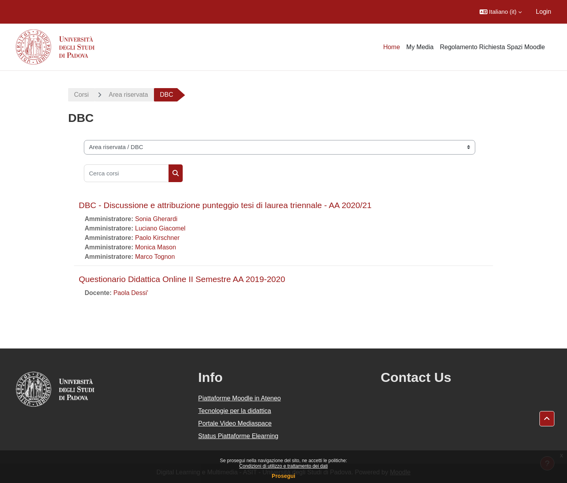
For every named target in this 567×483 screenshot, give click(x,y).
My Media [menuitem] (420, 47)
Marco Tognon (155, 256)
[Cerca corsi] (126, 173)
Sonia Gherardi (156, 219)
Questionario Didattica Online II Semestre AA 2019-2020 (182, 279)
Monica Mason (155, 247)
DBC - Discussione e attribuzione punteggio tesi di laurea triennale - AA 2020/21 (225, 205)
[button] (500, 12)
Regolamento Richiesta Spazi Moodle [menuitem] (492, 47)
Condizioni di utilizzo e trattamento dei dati (283, 466)
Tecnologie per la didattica (234, 410)
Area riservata (128, 94)
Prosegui (283, 476)
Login (543, 11)
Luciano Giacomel (160, 228)
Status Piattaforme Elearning (238, 436)
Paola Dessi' (130, 292)
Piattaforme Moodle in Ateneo (239, 398)
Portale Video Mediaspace (235, 423)
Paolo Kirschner (157, 237)
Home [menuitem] (391, 47)
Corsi (81, 94)
